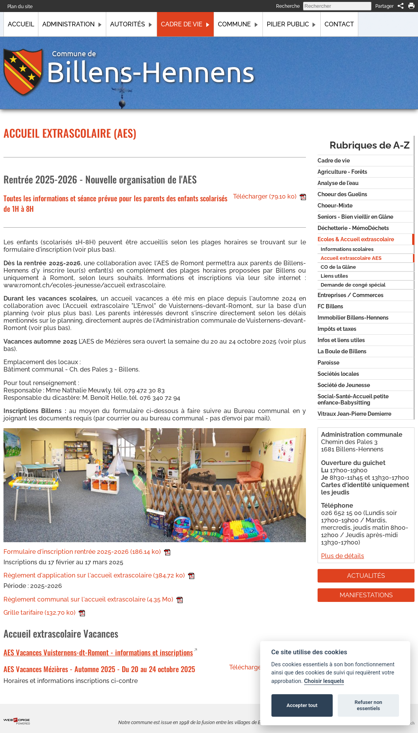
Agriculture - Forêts (342, 172)
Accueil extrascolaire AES (351, 258)
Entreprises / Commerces (350, 295)
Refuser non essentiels (368, 705)
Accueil (21, 24)
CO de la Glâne (338, 267)
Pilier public (291, 24)
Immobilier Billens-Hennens (353, 318)
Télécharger (269, 196)
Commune (238, 24)
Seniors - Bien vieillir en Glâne (355, 217)
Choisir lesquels (324, 681)
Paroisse (328, 363)
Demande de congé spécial (353, 285)
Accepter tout (302, 705)
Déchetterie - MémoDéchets (353, 228)
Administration (72, 24)
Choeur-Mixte (335, 205)
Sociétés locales (338, 374)
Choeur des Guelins (342, 194)
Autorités (131, 24)
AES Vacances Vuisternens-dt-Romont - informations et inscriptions (98, 652)
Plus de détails (342, 556)
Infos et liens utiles (341, 340)
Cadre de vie (185, 24)
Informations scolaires (347, 249)
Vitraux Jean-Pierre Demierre (354, 414)
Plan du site (20, 6)
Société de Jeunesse (344, 385)
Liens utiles (334, 276)
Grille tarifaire (44, 612)
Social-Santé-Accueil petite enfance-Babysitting (353, 399)
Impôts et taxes (337, 329)
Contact (339, 24)
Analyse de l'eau (338, 183)
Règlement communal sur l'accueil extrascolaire (93, 599)
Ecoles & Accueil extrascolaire (356, 239)
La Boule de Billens (342, 351)
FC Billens (330, 306)
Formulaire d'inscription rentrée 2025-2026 (86, 551)
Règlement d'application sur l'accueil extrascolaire (98, 575)
